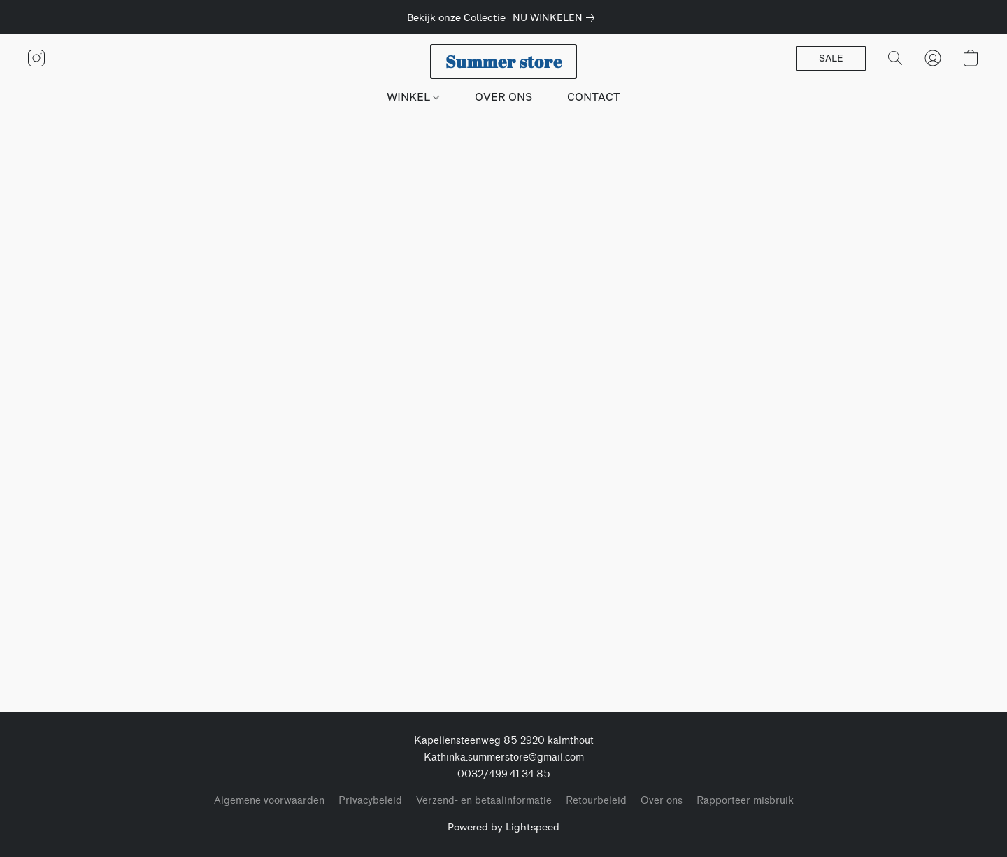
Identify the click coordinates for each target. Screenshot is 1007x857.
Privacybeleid (370, 801)
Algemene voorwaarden (269, 801)
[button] (503, 61)
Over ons (662, 801)
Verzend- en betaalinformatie (484, 801)
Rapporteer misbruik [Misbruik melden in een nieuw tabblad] (745, 801)
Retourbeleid (596, 801)
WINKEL (413, 96)
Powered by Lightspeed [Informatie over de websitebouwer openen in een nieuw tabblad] (503, 827)
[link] (556, 17)
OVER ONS (503, 96)
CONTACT (593, 96)
